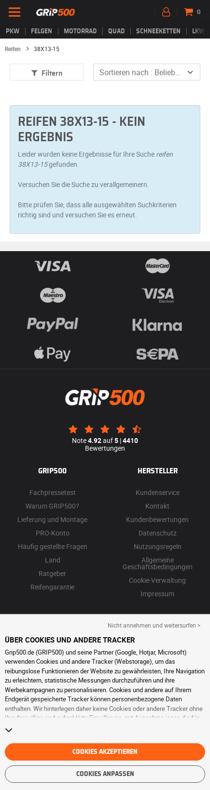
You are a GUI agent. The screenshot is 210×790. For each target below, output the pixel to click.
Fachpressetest (52, 492)
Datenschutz (158, 532)
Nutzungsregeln (158, 546)
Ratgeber (52, 573)
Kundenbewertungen (157, 519)
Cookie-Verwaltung (157, 580)
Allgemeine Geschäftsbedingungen (158, 563)
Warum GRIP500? (52, 505)
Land (52, 559)
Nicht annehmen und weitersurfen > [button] (154, 625)
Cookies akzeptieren (105, 752)
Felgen (41, 31)
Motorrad (80, 31)
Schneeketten (158, 31)
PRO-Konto (53, 532)
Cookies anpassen (105, 774)
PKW (12, 31)
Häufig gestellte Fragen (52, 546)
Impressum (157, 593)
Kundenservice (158, 492)
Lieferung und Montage (52, 519)
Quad (116, 31)
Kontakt (157, 505)
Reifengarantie (52, 586)
